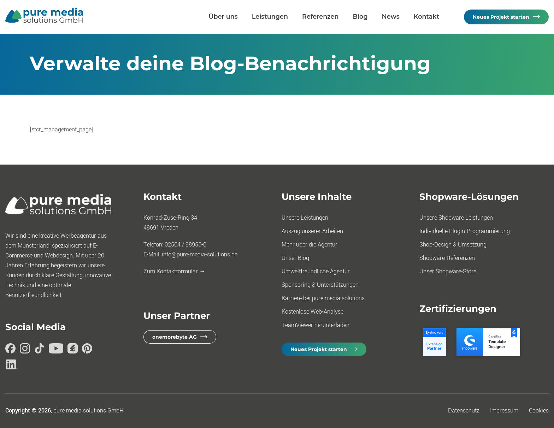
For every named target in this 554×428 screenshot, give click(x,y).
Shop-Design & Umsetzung (453, 244)
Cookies (539, 410)
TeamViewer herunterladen (315, 325)
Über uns (223, 16)
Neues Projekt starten (501, 17)
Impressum (504, 410)
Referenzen (320, 16)
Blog (360, 16)
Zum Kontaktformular (170, 271)
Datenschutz (463, 410)
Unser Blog (295, 258)
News (391, 16)
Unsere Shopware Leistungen (456, 218)
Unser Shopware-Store (447, 271)
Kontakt (426, 16)
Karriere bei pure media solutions (323, 298)
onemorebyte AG (174, 337)
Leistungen (270, 16)
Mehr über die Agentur (309, 244)
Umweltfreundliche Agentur (316, 271)
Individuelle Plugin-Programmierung (464, 231)
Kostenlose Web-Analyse (312, 312)
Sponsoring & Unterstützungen (320, 285)
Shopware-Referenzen (447, 258)
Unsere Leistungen (305, 218)
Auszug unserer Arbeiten (312, 231)
